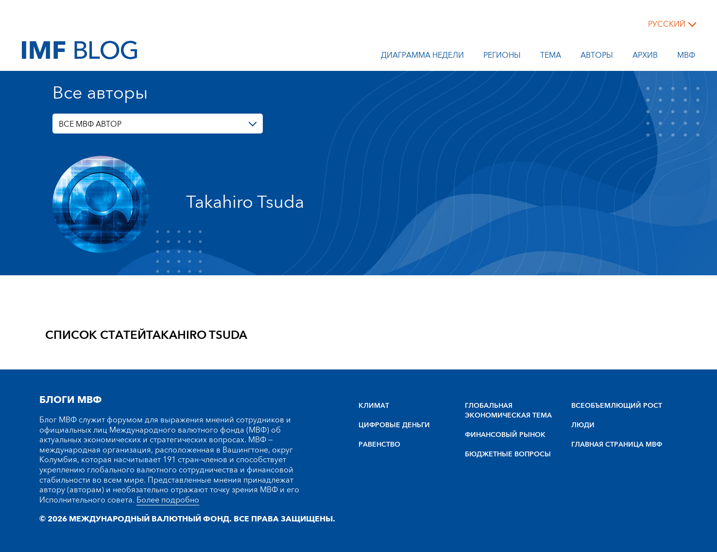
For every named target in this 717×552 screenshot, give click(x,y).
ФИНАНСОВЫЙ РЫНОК (505, 435)
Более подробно (168, 500)
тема (550, 56)
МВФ (686, 56)
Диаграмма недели (422, 56)
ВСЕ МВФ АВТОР (90, 124)
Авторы (596, 56)
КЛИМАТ (373, 406)
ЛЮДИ (583, 425)
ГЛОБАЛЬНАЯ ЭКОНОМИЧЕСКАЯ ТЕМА (508, 410)
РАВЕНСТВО (379, 445)
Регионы (502, 56)
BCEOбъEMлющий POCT (616, 406)
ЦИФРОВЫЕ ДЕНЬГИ (394, 425)
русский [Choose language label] (666, 24)
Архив (645, 56)
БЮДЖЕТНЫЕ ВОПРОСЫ (508, 454)
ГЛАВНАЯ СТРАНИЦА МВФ (616, 445)
